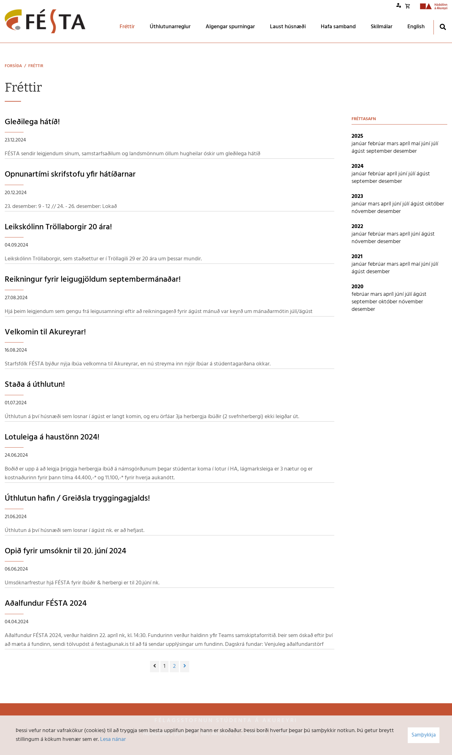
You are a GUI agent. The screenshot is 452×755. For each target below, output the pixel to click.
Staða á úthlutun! (35, 384)
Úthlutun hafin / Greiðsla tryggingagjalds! (77, 498)
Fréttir (35, 66)
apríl (405, 143)
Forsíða (13, 66)
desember (405, 151)
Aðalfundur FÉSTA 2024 (46, 603)
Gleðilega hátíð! (32, 122)
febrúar (377, 143)
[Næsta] (184, 666)
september (379, 151)
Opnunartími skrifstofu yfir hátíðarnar (70, 174)
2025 (357, 136)
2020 (357, 286)
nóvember (364, 211)
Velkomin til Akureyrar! (45, 332)
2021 (357, 256)
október (434, 204)
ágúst (359, 151)
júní (426, 143)
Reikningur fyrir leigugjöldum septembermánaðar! (93, 279)
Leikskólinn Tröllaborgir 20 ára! (58, 227)
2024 (357, 166)
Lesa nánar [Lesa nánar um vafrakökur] (113, 739)
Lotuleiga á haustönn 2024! (52, 437)
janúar (360, 143)
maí (416, 143)
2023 (357, 196)
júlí (434, 143)
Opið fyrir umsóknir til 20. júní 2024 (65, 551)
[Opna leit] (442, 27)
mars (393, 143)
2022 (357, 226)
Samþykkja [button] (424, 735)
